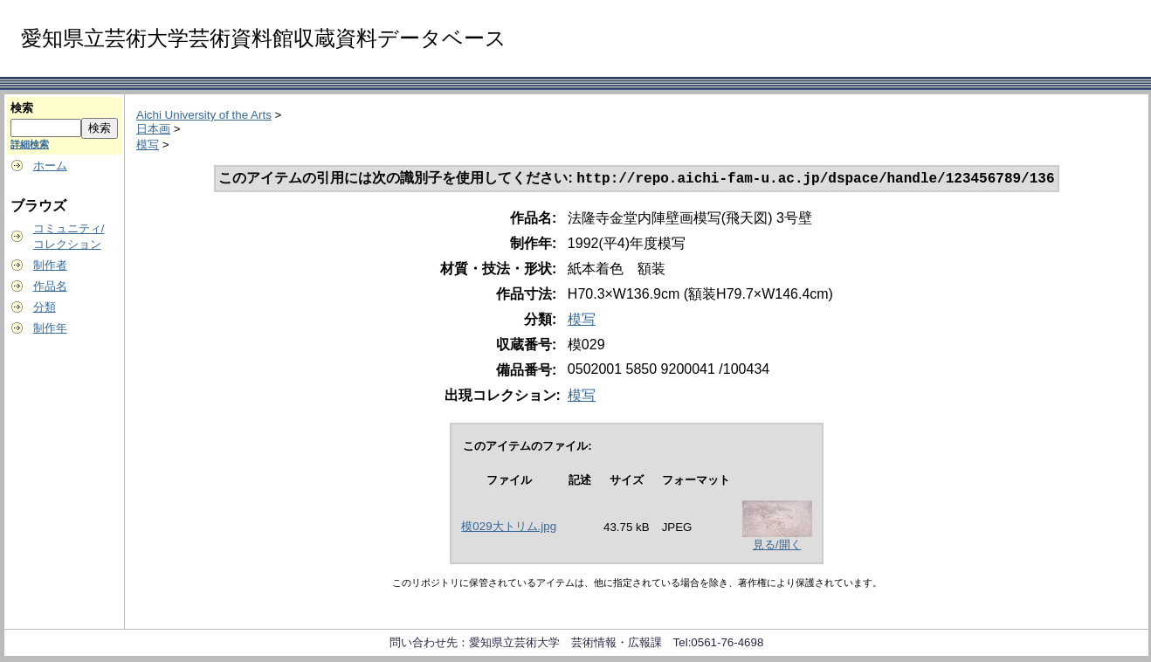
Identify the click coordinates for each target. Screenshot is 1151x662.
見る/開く (777, 546)
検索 (21, 107)
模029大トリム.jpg (508, 527)
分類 (44, 307)
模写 (147, 144)
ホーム (50, 165)
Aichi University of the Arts (204, 114)
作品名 (50, 286)
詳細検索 (29, 144)
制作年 (50, 327)
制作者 (50, 265)
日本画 (153, 128)
